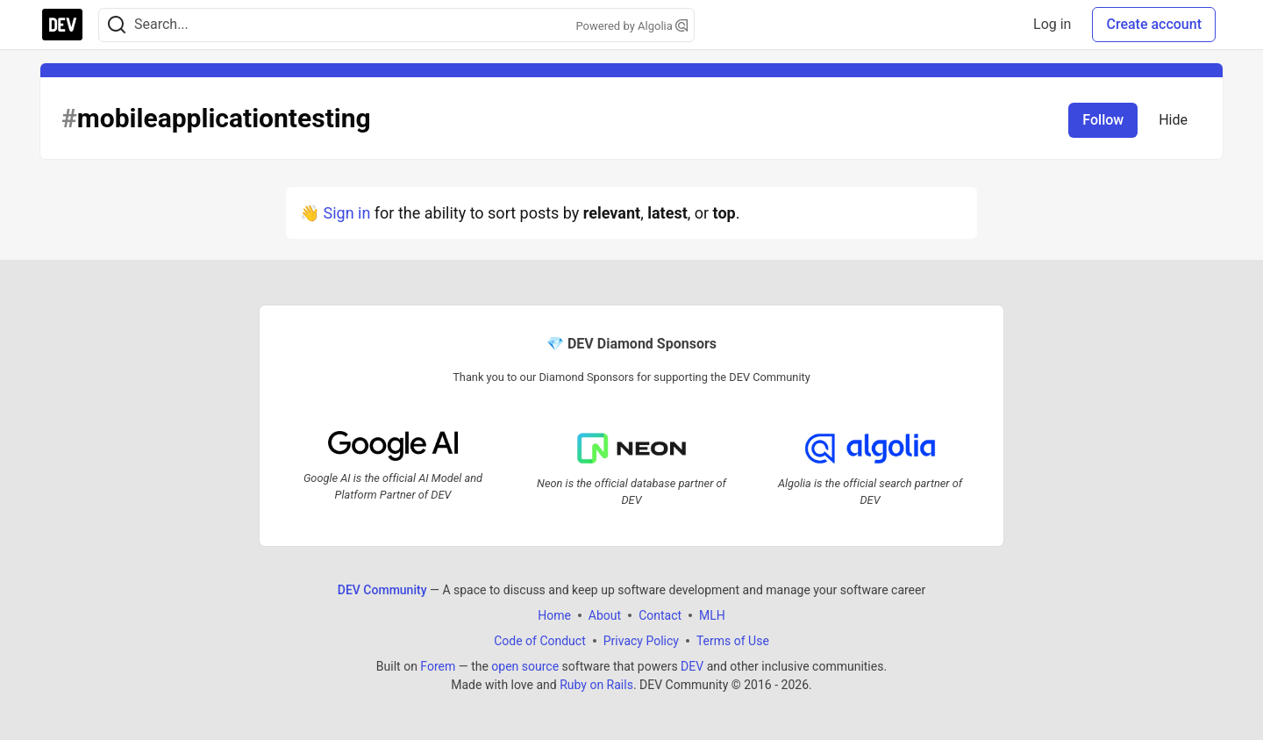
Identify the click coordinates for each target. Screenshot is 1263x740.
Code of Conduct (540, 641)
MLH (712, 615)
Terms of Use (732, 641)
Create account (1154, 24)
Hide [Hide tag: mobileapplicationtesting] (1173, 119)
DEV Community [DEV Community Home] (382, 590)
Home (554, 615)
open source (525, 666)
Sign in (346, 213)
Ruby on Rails (596, 685)
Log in (1052, 24)
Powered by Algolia (631, 25)
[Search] (116, 25)
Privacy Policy (641, 641)
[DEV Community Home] (62, 24)
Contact (660, 615)
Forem (437, 666)
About (605, 615)
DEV (692, 666)
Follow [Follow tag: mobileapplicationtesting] (1103, 119)
